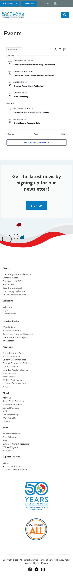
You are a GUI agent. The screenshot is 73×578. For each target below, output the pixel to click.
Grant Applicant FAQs (12, 281)
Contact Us (44, 3)
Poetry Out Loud (10, 373)
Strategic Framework (12, 404)
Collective (7, 306)
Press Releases (9, 437)
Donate (6, 462)
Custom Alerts (9, 313)
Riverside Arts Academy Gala (27, 122)
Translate (29, 3)
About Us (7, 397)
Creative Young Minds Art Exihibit (29, 85)
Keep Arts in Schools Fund (15, 469)
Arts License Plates (11, 466)
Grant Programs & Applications (17, 274)
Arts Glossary (9, 340)
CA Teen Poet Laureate (13, 380)
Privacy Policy (63, 559)
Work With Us (9, 418)
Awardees (7, 386)
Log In (5, 310)
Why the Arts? (9, 327)
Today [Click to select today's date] (36, 134)
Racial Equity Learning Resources (18, 333)
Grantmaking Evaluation (14, 291)
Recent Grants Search (12, 287)
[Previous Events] (10, 134)
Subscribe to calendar (35, 142)
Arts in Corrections (11, 356)
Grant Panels (8, 284)
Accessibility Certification (37, 563)
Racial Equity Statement (14, 401)
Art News (7, 450)
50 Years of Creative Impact (15, 383)
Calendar (7, 421)
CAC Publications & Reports (15, 337)
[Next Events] (64, 134)
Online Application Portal (14, 294)
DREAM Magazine (11, 447)
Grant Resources (10, 277)
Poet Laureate (9, 376)
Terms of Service (48, 559)
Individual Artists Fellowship (15, 369)
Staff (5, 411)
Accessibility (10, 3)
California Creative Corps (14, 359)
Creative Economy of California (17, 363)
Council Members (11, 407)
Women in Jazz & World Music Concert (31, 112)
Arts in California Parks (13, 352)
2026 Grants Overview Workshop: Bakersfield (34, 64)
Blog (5, 440)
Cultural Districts (10, 366)
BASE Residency (21, 96)
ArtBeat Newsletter (11, 433)
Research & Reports (12, 330)
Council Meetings (11, 414)
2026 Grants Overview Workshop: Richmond (34, 75)
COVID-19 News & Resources (16, 443)
